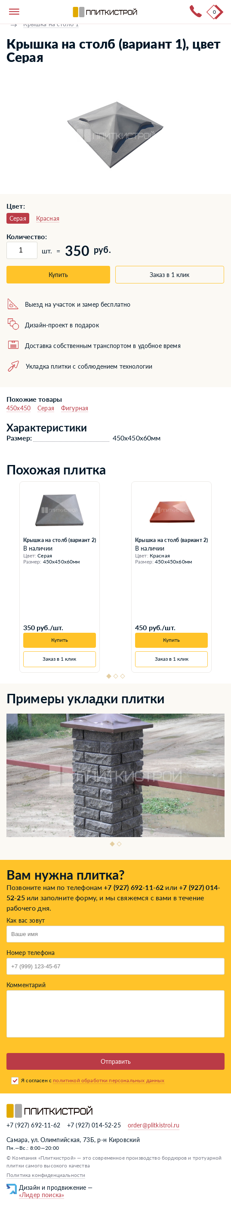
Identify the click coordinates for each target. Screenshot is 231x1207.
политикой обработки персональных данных (108, 1080)
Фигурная (74, 408)
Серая (45, 408)
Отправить (116, 1061)
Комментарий (26, 984)
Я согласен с (92, 1080)
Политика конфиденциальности (45, 1175)
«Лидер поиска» (41, 1194)
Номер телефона (30, 952)
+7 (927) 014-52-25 (94, 1125)
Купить (58, 274)
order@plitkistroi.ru (153, 1125)
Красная (47, 218)
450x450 (18, 408)
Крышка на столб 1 (51, 24)
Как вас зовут (25, 920)
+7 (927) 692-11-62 (133, 887)
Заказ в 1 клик (169, 274)
